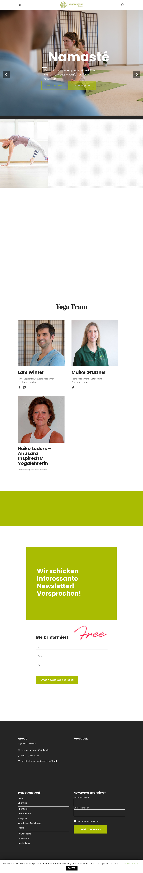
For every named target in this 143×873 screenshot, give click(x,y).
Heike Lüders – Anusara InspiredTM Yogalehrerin (34, 455)
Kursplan (22, 818)
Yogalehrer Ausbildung (29, 823)
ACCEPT (71, 868)
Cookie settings (130, 863)
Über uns (22, 802)
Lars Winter (31, 372)
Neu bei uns (24, 843)
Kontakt (23, 808)
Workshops (23, 838)
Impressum (25, 813)
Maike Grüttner (89, 372)
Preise (21, 827)
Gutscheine (25, 833)
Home (21, 798)
